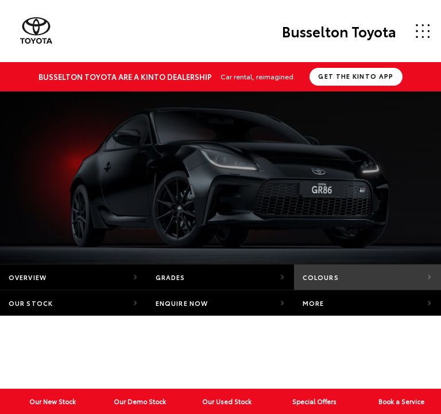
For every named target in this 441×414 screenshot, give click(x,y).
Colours (321, 277)
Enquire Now (182, 303)
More (313, 303)
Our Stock (31, 303)
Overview (28, 277)
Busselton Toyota (339, 31)
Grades (170, 277)
